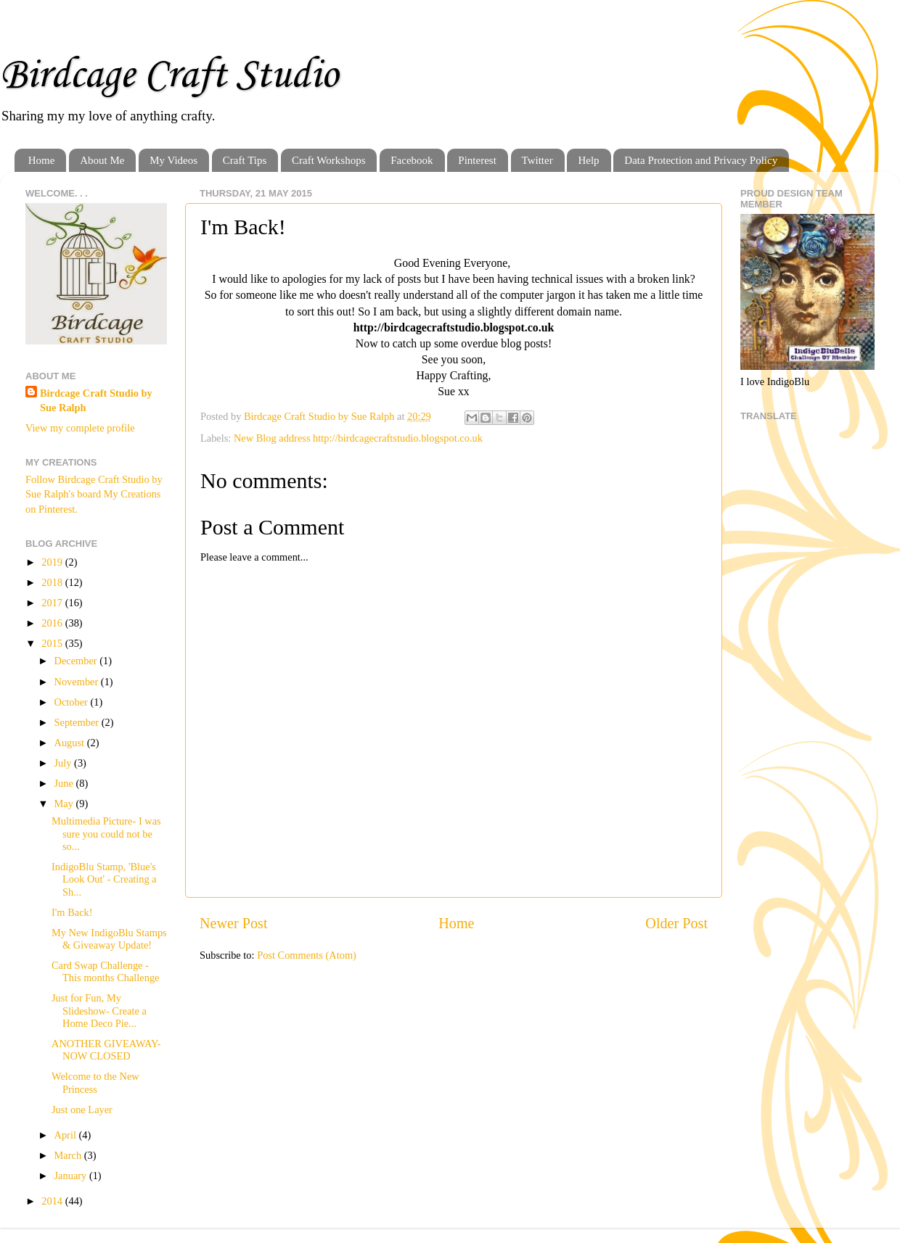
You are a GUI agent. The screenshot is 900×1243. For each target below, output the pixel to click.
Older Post (676, 923)
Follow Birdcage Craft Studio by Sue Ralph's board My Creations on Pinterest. (94, 494)
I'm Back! (72, 912)
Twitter (537, 160)
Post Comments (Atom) (306, 955)
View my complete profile (80, 428)
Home (41, 160)
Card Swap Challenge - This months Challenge (106, 971)
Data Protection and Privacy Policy (700, 160)
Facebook (411, 160)
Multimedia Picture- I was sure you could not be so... (106, 833)
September (78, 722)
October (72, 702)
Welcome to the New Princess (95, 1082)
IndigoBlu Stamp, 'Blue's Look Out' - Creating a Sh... (104, 879)
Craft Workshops (328, 160)
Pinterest (477, 160)
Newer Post (234, 923)
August (70, 742)
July (64, 763)
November (77, 681)
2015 (53, 643)
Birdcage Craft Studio (169, 75)
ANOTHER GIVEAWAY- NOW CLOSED (106, 1050)
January (71, 1175)
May (65, 803)
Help (588, 160)
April (66, 1135)
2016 (53, 623)
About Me (102, 160)
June (65, 783)
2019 (53, 562)
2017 (53, 602)
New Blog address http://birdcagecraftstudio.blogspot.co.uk (358, 438)
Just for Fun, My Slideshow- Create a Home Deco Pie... (99, 1010)
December (77, 660)
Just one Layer (82, 1109)
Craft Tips (244, 160)
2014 (53, 1201)
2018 (53, 582)
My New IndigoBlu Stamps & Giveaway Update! (109, 939)
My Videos (173, 160)
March (69, 1155)
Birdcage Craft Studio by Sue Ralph (96, 400)
